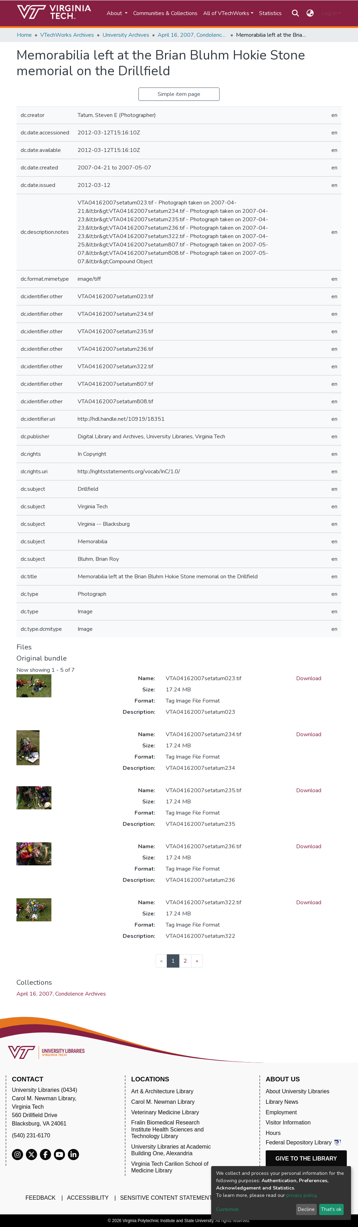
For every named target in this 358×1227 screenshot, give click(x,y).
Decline (306, 1209)
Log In (329, 13)
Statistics (270, 13)
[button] (310, 13)
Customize (227, 1209)
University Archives (125, 35)
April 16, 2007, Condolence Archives (193, 35)
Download (308, 678)
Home (24, 35)
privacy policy (301, 1195)
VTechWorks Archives (67, 35)
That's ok (331, 1209)
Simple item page (179, 94)
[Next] (197, 961)
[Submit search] (295, 13)
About (115, 13)
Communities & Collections (165, 13)
